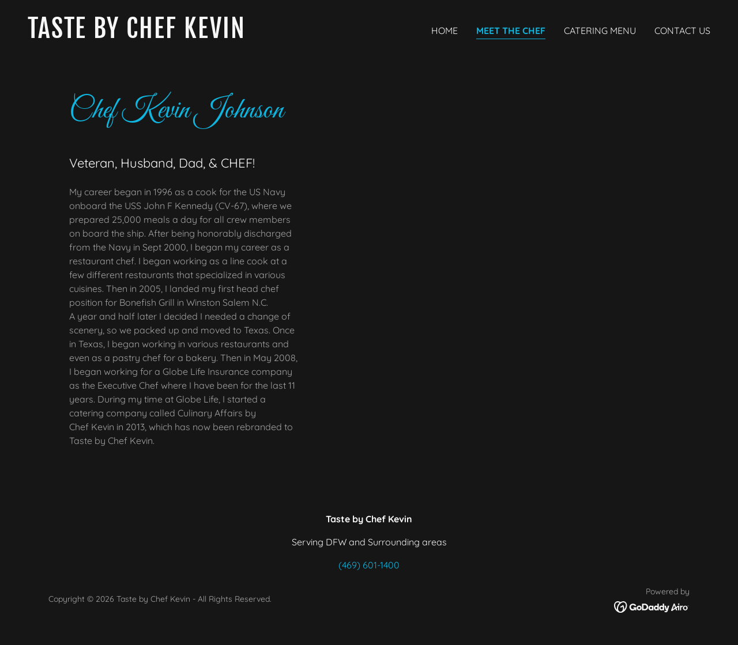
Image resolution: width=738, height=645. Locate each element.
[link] (194, 34)
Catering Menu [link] (600, 30)
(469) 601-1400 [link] (369, 565)
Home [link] (444, 30)
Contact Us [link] (682, 30)
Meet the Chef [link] (510, 30)
